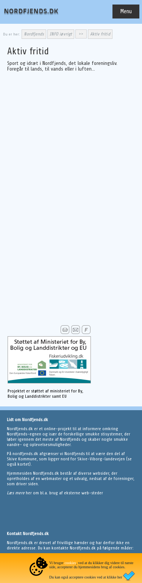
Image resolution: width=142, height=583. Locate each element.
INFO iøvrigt (61, 34)
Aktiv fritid (100, 34)
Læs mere (16, 492)
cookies (70, 563)
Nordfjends (34, 34)
